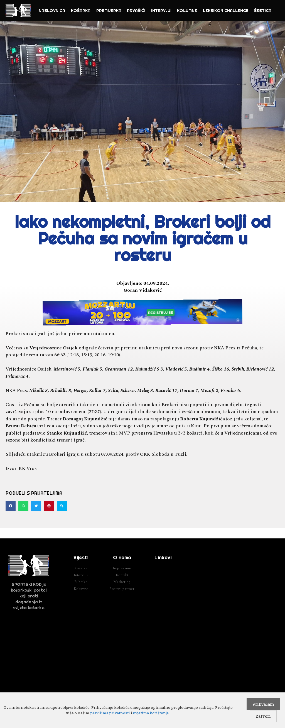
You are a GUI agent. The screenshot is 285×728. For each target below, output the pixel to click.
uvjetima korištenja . (151, 712)
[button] (11, 506)
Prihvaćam (263, 704)
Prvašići (136, 10)
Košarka (80, 10)
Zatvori (263, 716)
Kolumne (187, 10)
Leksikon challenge (226, 10)
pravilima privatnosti (110, 712)
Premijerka (108, 10)
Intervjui (161, 10)
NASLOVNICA (52, 10)
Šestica (262, 10)
